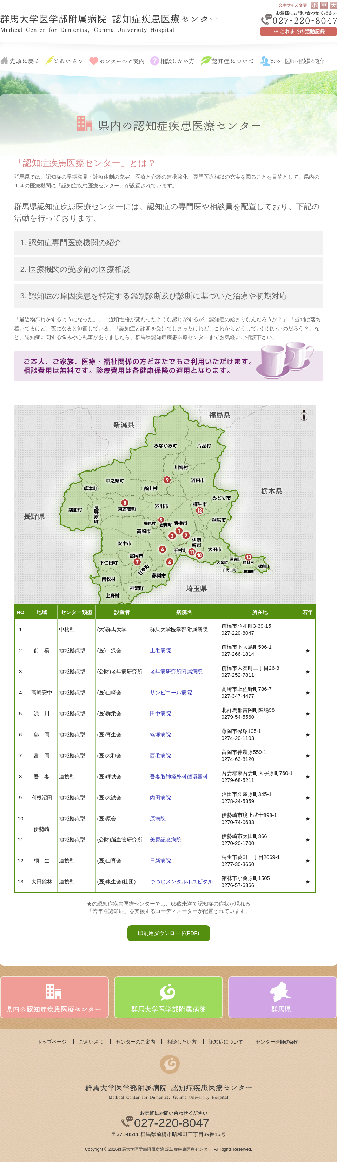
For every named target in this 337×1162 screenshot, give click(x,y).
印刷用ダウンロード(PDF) (168, 933)
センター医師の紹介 (278, 1042)
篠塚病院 (160, 734)
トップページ (52, 1042)
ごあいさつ (91, 1042)
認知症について (226, 1042)
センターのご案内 (135, 1042)
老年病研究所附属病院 (176, 671)
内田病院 (160, 797)
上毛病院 (160, 650)
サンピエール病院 (171, 692)
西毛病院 (160, 755)
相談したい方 (182, 1042)
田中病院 (160, 713)
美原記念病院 (165, 840)
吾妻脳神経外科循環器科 (179, 776)
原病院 (158, 818)
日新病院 (160, 861)
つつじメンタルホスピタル (181, 882)
